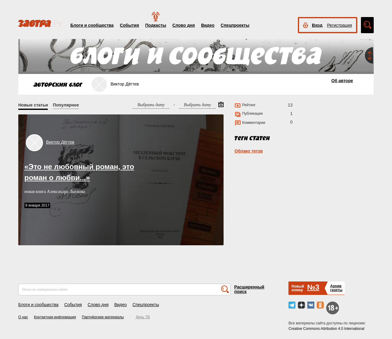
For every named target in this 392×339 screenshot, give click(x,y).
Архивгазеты (336, 288)
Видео (207, 25)
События (129, 25)
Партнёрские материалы (103, 317)
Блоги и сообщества (92, 25)
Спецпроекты (235, 25)
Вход (317, 25)
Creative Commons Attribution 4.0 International (326, 329)
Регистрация (339, 25)
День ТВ (143, 317)
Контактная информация (55, 317)
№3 (313, 287)
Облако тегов (249, 151)
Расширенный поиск (249, 289)
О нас (23, 317)
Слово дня (183, 25)
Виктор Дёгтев (60, 142)
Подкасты (155, 25)
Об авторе (342, 80)
